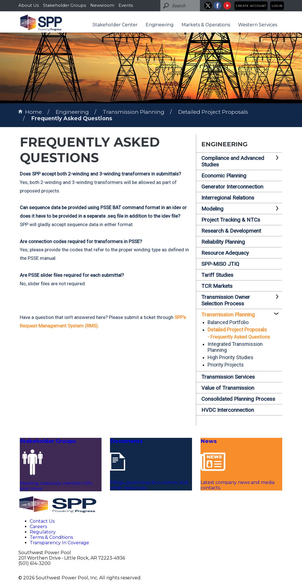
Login (277, 6)
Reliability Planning (223, 242)
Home (30, 112)
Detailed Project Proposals (213, 112)
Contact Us (42, 521)
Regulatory (43, 532)
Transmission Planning (133, 112)
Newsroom (102, 5)
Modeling (212, 208)
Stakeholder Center (115, 24)
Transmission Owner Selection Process (225, 300)
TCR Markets (216, 286)
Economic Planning (223, 175)
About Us (28, 5)
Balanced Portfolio (228, 322)
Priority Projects (226, 365)
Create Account (251, 6)
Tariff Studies (217, 275)
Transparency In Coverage (59, 542)
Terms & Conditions (51, 537)
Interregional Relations (227, 197)
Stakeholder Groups (64, 5)
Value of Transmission (227, 388)
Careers (38, 526)
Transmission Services (228, 377)
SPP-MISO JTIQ (220, 264)
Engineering (160, 24)
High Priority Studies (230, 357)
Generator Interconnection (232, 186)
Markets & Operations (206, 24)
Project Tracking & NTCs (230, 220)
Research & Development (231, 231)
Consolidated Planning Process (238, 399)
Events (125, 5)
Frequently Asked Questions (71, 118)
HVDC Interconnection (227, 410)
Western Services (257, 24)
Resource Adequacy (225, 253)
